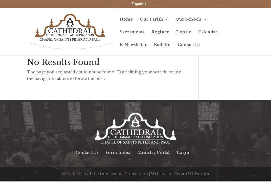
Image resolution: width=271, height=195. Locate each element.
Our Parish (151, 19)
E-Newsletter (133, 45)
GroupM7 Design (191, 173)
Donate (183, 32)
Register (160, 32)
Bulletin (162, 45)
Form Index (117, 152)
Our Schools (189, 19)
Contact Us (189, 45)
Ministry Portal (153, 152)
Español (138, 4)
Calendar (207, 32)
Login (183, 152)
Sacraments (132, 32)
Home (126, 19)
